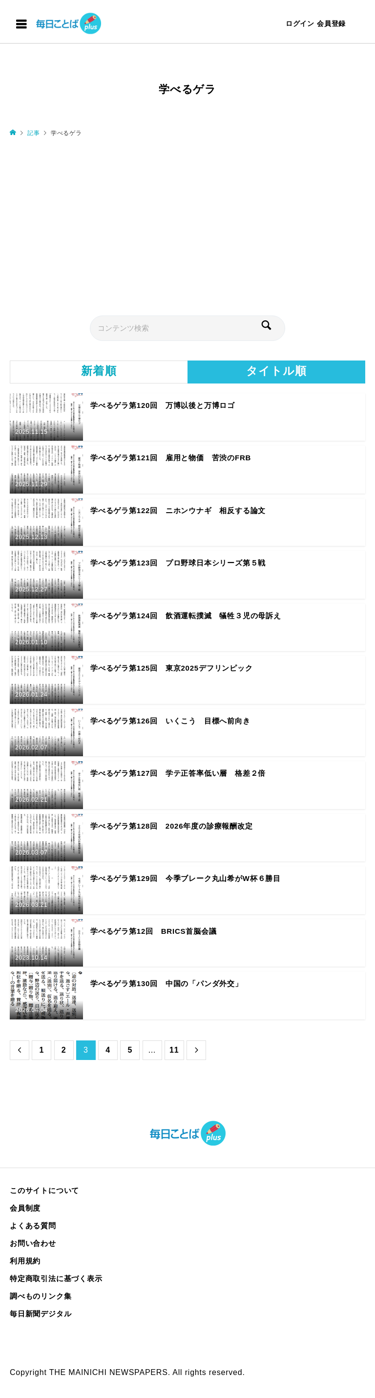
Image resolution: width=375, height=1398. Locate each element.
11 (174, 1050)
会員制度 (25, 1208)
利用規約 (25, 1261)
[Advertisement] (187, 225)
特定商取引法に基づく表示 (56, 1278)
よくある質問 (33, 1225)
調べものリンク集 (40, 1296)
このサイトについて (44, 1190)
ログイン (300, 23)
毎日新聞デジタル (40, 1313)
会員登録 (331, 23)
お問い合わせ (33, 1243)
